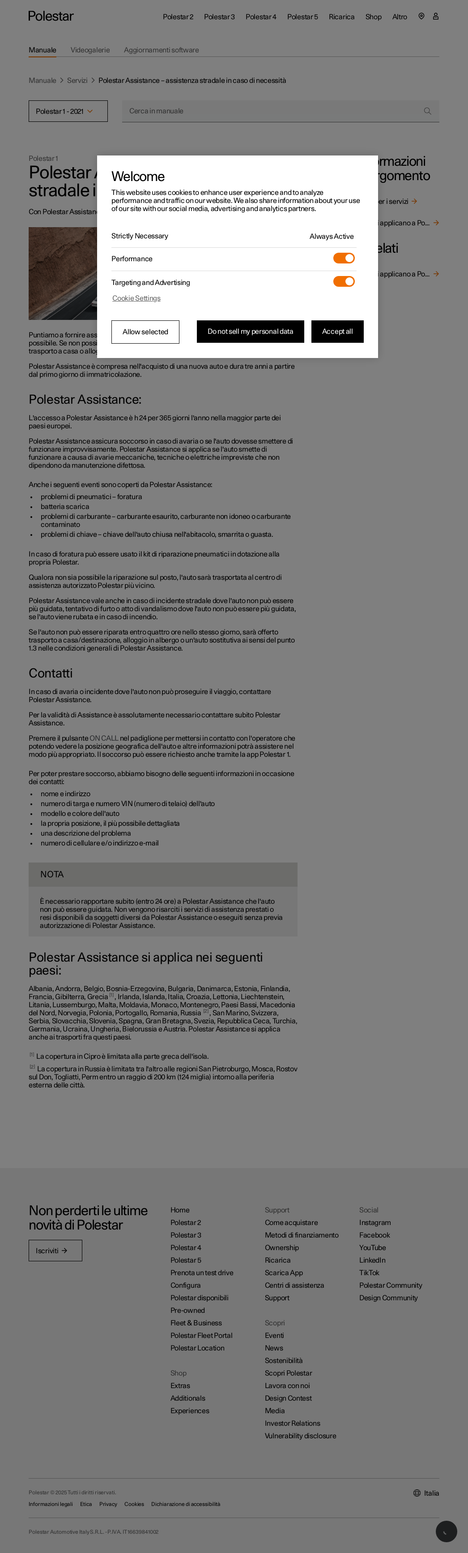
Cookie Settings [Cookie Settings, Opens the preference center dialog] (136, 298)
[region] (237, 256)
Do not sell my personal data (251, 331)
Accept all (337, 331)
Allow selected (145, 332)
